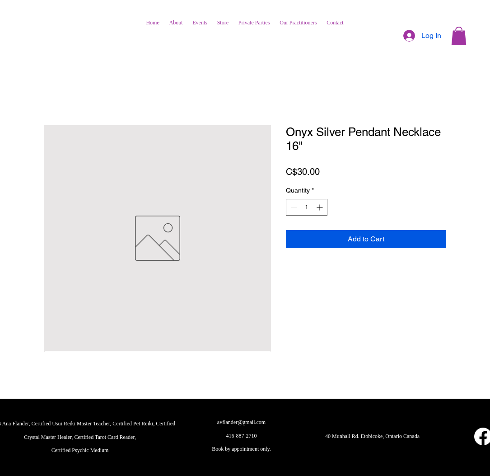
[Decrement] (293, 207)
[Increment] (320, 207)
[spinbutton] (307, 207)
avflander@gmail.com (241, 422)
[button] (459, 36)
